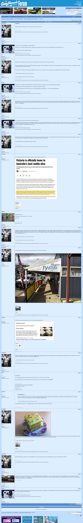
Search (41, 16)
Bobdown (3, 211)
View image (16, 208)
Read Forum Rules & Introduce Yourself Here (31, 18)
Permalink (79, 23)
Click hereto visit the (78, 3)
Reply (80, 20)
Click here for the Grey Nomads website (7, 18)
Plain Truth (3, 154)
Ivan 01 (3, 372)
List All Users (25, 16)
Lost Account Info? (78, 14)
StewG (3, 473)
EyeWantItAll (4, 23)
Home (9, 16)
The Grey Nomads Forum (19, 18)
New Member (79, 13)
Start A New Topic (74, 20)
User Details (57, 16)
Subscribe (79, 512)
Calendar (73, 16)
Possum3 (3, 43)
